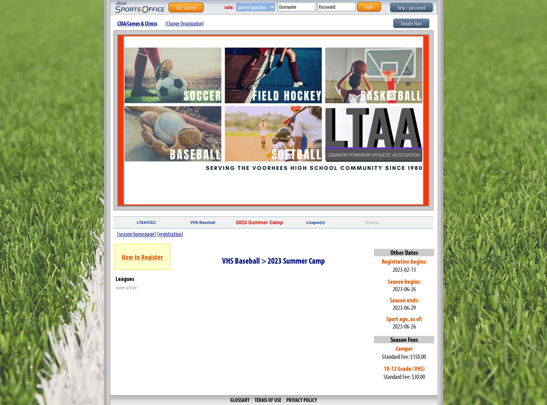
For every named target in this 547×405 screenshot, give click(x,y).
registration (170, 234)
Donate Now (411, 23)
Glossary (240, 399)
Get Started (186, 7)
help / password (411, 7)
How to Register (142, 256)
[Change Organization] (184, 23)
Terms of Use (267, 399)
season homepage (136, 234)
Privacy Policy (301, 399)
